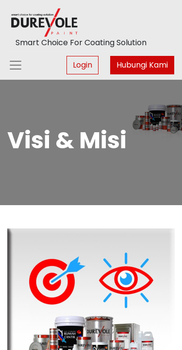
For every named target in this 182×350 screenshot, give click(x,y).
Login (82, 64)
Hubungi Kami (142, 64)
